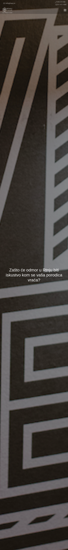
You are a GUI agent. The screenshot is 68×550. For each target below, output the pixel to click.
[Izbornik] (65, 10)
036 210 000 (60, 2)
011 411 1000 (60, 4)
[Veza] (7, 10)
